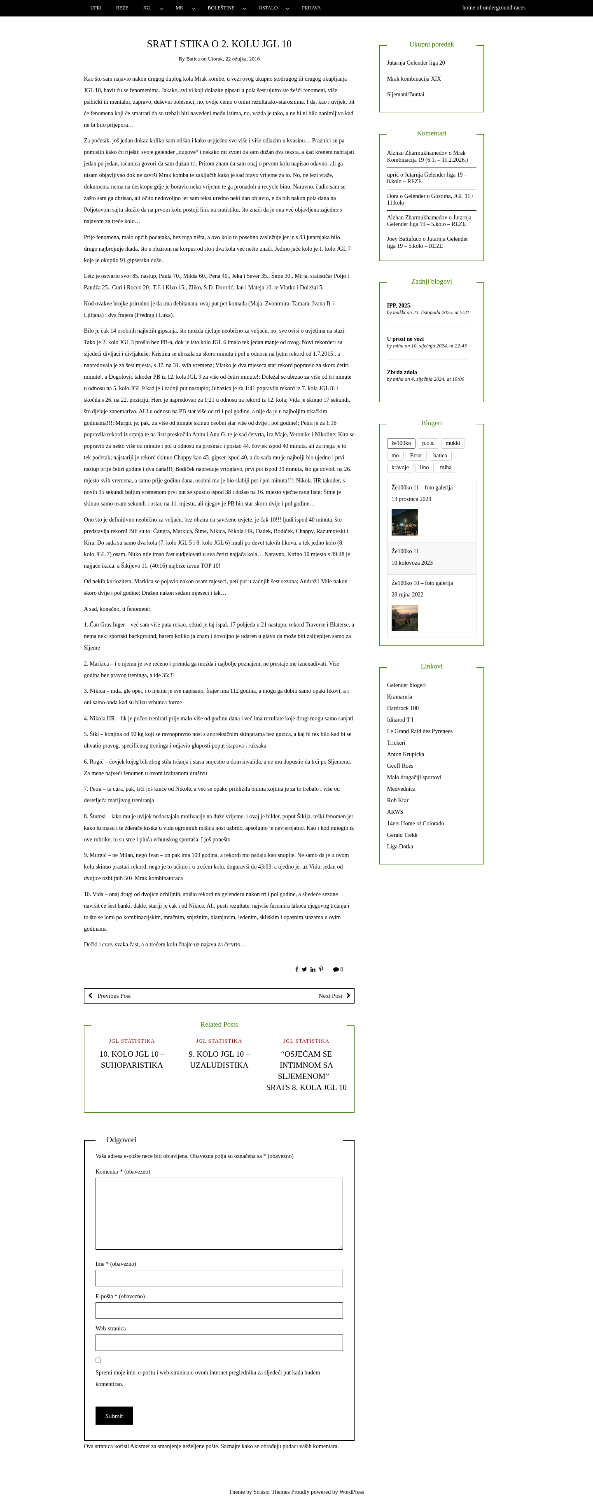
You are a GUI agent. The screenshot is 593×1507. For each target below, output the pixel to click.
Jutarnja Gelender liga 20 (416, 63)
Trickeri (396, 743)
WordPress (351, 1492)
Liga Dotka (400, 846)
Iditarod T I (400, 720)
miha (398, 346)
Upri (96, 8)
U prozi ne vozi (405, 339)
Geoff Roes (400, 766)
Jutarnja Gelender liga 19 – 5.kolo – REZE (429, 221)
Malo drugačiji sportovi (414, 777)
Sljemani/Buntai (406, 94)
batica (193, 59)
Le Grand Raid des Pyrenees (420, 731)
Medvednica (401, 789)
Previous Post (113, 995)
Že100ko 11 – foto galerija (422, 487)
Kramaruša (399, 697)
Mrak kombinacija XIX (414, 79)
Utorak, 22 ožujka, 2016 (234, 59)
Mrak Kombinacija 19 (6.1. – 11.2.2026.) (427, 156)
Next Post (331, 995)
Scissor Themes (272, 1492)
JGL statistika (132, 1041)
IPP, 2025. (399, 306)
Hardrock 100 (403, 708)
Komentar (123, 1172)
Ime (116, 1264)
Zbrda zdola (402, 372)
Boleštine (221, 8)
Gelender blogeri (406, 685)
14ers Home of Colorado (415, 823)
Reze (122, 8)
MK (179, 8)
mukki (399, 312)
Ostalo (268, 8)
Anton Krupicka (406, 754)
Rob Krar (398, 800)
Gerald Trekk (402, 835)
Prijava (311, 8)
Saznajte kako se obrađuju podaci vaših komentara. (280, 1446)
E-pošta (120, 1296)
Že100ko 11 (405, 551)
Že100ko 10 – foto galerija (422, 583)
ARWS (395, 812)
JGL (147, 8)
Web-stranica (111, 1328)
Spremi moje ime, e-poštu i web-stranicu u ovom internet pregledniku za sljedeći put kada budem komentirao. (208, 1378)
